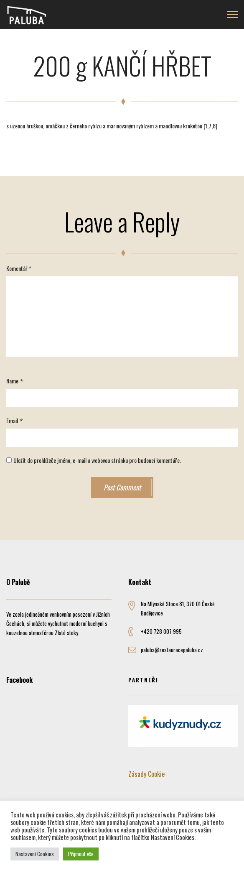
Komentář (18, 268)
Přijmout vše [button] (81, 854)
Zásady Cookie (146, 774)
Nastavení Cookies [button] (34, 854)
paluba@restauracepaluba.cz (172, 650)
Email (12, 420)
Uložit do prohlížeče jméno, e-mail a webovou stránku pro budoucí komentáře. (97, 460)
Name (12, 380)
